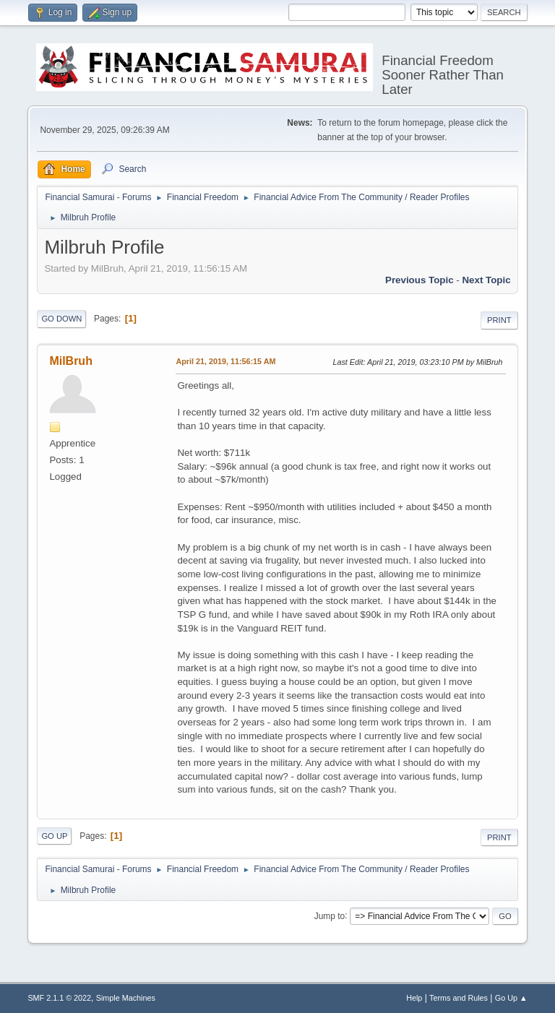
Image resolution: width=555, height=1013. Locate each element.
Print (499, 320)
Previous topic (419, 280)
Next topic (486, 280)
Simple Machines (125, 997)
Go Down (61, 318)
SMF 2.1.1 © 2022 (59, 997)
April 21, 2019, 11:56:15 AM (225, 361)
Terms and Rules (458, 997)
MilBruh (70, 361)
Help (414, 997)
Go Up (54, 836)
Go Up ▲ (511, 997)
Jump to (329, 915)
